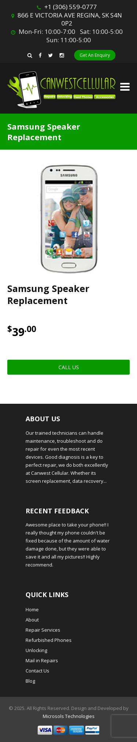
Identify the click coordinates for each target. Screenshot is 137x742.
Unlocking (36, 650)
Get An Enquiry (95, 55)
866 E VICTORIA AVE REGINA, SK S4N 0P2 (70, 19)
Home (32, 609)
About (32, 619)
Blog (30, 681)
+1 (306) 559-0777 (70, 7)
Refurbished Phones (49, 640)
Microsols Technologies (69, 716)
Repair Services (43, 630)
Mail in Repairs (42, 660)
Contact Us (37, 670)
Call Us (68, 367)
